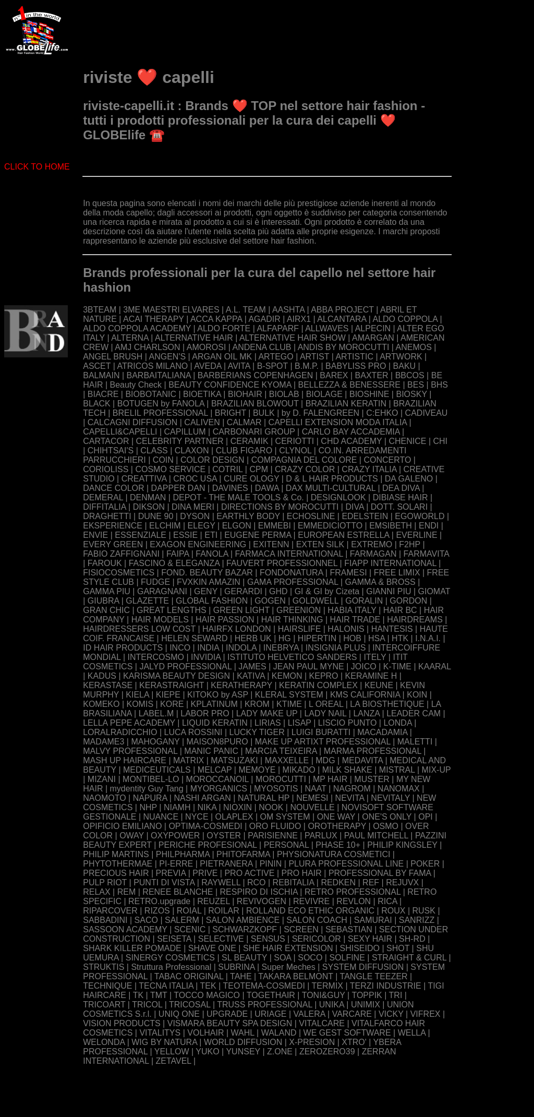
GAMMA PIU (106, 591)
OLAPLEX (234, 816)
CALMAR (244, 422)
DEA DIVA (401, 488)
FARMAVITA (426, 553)
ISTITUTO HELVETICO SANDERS (292, 657)
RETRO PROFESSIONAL (352, 891)
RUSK (423, 910)
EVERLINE (416, 535)
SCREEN (301, 929)
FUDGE (155, 582)
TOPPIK (366, 995)
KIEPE (168, 694)
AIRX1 (299, 319)
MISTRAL (397, 769)
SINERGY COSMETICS (170, 957)
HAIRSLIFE (299, 628)
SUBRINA (236, 967)
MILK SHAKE (347, 769)
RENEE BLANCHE (177, 891)
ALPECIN (373, 328)
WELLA (412, 1032)
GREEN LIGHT (241, 610)
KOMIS (139, 704)
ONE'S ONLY (386, 816)
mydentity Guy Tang (146, 788)
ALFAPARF (278, 328)
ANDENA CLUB (262, 347)
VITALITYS (159, 1032)
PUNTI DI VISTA (164, 882)
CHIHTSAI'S (111, 450)
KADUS (102, 675)
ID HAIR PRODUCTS (123, 647)
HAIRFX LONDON (236, 628)
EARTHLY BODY (248, 516)
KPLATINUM (213, 704)
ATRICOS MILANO (152, 366)
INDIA (208, 647)
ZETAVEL (173, 1060)
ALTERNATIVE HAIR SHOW (292, 337)
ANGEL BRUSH (112, 356)
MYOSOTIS (276, 788)
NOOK (271, 807)
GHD (278, 591)
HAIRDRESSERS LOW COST (139, 628)
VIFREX (425, 1014)
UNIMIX (365, 1004)
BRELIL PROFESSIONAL (160, 413)
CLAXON (192, 450)
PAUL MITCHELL (376, 835)
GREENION (298, 610)
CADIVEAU (426, 413)
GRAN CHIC (106, 610)
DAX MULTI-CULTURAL (330, 488)
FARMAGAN (373, 553)
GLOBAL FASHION (212, 600)
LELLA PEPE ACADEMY (129, 722)
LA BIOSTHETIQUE (387, 704)
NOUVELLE (312, 807)
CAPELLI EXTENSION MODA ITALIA (338, 422)
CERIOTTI (294, 441)
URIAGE (270, 1014)
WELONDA (104, 1042)
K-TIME (397, 666)
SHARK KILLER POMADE (132, 948)
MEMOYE (256, 769)
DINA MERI (193, 506)
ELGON (236, 525)
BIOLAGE (324, 394)
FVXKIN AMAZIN (208, 582)
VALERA (309, 1014)
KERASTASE (107, 685)
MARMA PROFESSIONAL (372, 751)
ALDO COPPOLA (405, 319)
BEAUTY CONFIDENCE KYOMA (229, 384)
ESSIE (185, 535)
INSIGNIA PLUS (336, 647)
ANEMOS (414, 347)
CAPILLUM (185, 431)
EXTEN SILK (320, 544)
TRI (396, 995)
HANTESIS (392, 628)
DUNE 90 (156, 516)
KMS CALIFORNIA (365, 694)
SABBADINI (105, 920)
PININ (271, 863)
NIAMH (177, 807)
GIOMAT (434, 591)
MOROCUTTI (281, 779)
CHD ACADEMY (351, 441)
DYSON (195, 516)
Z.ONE (280, 1051)
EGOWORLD (419, 516)
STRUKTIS (103, 967)
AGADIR (264, 319)
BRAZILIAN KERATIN (346, 403)
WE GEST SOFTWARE (347, 1032)
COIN (163, 459)
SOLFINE (347, 957)
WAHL (242, 1032)
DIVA (354, 506)
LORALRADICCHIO (120, 732)
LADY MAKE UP (267, 713)
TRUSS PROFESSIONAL (264, 1004)
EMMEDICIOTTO (330, 525)
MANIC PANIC (211, 751)
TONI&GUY (323, 995)
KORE (172, 704)
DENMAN (148, 497)
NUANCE (161, 816)
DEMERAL (103, 497)
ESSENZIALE (140, 535)
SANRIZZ (416, 920)
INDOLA (241, 647)
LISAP (299, 722)
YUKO (207, 1051)
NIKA (207, 807)
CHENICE (407, 441)
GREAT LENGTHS (172, 610)
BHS (439, 384)
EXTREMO (371, 544)
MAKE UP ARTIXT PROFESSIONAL (323, 741)
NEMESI (312, 798)
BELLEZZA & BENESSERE (349, 384)
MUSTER (372, 779)
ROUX (393, 910)
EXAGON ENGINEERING (198, 544)
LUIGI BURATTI (322, 732)
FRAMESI (348, 572)
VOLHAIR (205, 1032)
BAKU (404, 366)
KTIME (289, 704)
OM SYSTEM (285, 816)
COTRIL (227, 469)
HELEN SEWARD (194, 638)
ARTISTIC (354, 356)
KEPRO (323, 675)
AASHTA (288, 309)
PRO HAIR (302, 873)
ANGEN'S (167, 356)
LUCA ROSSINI (193, 732)
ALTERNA (130, 337)
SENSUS (268, 938)
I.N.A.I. (428, 638)
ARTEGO (275, 356)
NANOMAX (399, 788)
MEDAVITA (362, 760)
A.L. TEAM (246, 309)
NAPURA (150, 798)
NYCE (196, 816)
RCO (256, 882)
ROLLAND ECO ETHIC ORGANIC (310, 910)
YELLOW (171, 1051)
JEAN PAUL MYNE (308, 666)
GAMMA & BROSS (380, 582)
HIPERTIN (317, 638)
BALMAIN (101, 375)
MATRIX (188, 760)
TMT (158, 995)
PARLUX (321, 835)
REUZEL (213, 901)
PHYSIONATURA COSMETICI (334, 854)
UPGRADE (227, 1014)
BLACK (96, 403)
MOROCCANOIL (217, 779)
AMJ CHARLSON (147, 347)
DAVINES (230, 488)
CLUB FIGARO (244, 450)
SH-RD (412, 938)
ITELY (374, 657)
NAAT (315, 788)
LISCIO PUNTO (347, 722)
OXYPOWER (175, 835)
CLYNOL (295, 450)
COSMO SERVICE (170, 469)
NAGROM (352, 788)
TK (138, 995)
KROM (257, 704)
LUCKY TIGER (257, 732)
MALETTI (415, 741)
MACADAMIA (382, 732)
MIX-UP (436, 769)
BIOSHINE (369, 394)
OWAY (131, 835)
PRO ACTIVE (249, 873)
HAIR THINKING (292, 619)
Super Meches (288, 967)
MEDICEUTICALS (157, 769)
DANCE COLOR (113, 488)
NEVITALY (390, 798)
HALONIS (345, 628)
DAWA (267, 488)
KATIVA (251, 675)
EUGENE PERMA (257, 535)
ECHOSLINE (311, 516)
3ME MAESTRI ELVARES (171, 309)
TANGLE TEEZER (374, 976)
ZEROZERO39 (327, 1051)
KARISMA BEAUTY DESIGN (176, 675)
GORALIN (364, 600)
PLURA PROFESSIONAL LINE (346, 863)
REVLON (353, 901)
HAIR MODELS (160, 619)
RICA (387, 901)
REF (370, 882)
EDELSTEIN (365, 516)
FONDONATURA (291, 572)
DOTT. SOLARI (399, 506)
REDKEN (338, 882)
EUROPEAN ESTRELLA (343, 535)
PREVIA (171, 873)
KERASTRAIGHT (171, 685)
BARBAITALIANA (159, 375)
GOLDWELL (315, 600)
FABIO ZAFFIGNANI (121, 553)
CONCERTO (387, 459)
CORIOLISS (105, 469)
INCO (179, 647)
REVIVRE (311, 901)
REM (126, 891)
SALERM (182, 920)
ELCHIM (164, 525)
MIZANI (102, 779)
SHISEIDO (360, 948)
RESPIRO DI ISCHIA (259, 891)
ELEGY (201, 525)
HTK (400, 638)
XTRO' (354, 1042)
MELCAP (215, 769)
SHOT (397, 948)
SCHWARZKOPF (244, 929)
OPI (425, 816)
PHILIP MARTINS (116, 854)
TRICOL (147, 1004)
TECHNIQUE (107, 985)
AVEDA (207, 366)
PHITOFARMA (243, 854)
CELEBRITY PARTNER (180, 441)
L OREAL (326, 704)
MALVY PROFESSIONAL (130, 751)
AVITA (239, 366)
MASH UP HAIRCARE (124, 760)
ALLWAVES (326, 328)
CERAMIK (249, 441)
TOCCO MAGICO (207, 995)
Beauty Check (136, 384)
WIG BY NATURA (164, 1042)
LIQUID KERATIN (215, 722)
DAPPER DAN (178, 488)
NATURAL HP (263, 798)
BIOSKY (411, 394)
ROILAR (223, 910)
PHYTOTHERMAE (117, 863)
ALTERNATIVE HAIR (194, 337)
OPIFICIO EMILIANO (122, 826)
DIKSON (149, 506)
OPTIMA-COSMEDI (205, 826)
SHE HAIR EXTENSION (288, 948)
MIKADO (299, 769)
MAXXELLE (287, 760)
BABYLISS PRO (355, 366)
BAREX (334, 375)
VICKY (391, 1014)
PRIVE (204, 873)
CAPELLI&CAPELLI (120, 431)
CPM (258, 469)
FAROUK (105, 563)
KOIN (417, 694)
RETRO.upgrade (159, 901)
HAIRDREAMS (415, 619)
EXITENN (271, 544)
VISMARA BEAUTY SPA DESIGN (229, 1023)
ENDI (429, 525)
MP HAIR (330, 779)
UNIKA (331, 1004)
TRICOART (104, 1004)
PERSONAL (286, 844)
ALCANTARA (341, 319)
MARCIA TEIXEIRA (281, 751)
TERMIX (327, 985)
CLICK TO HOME (37, 166)
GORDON (408, 600)
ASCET (97, 366)
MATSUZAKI (234, 760)
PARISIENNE (273, 835)
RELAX (96, 891)
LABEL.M (156, 713)
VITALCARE (322, 1023)
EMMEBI (274, 525)
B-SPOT (272, 366)
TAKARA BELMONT (295, 976)
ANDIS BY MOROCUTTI (344, 347)
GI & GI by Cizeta (327, 591)
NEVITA (350, 798)
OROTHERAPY (337, 826)
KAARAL (434, 666)
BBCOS (409, 375)
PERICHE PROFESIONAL (208, 844)
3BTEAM (99, 309)
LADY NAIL (325, 713)
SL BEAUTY (244, 957)
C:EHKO (382, 413)
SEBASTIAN (348, 929)
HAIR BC (400, 610)
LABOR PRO (204, 713)
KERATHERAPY (241, 685)
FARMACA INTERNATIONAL (289, 553)
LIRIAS (267, 722)
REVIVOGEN (261, 901)
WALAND (279, 1032)
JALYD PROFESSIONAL (185, 666)
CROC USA (195, 478)
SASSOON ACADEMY (125, 929)
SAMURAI (373, 920)
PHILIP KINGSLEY (402, 844)
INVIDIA (206, 657)
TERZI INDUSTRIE (385, 985)
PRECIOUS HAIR (116, 873)
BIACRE (103, 394)
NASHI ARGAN (202, 798)
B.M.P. (307, 366)
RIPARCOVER (110, 910)
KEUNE (379, 685)
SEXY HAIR (370, 938)
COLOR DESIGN (212, 459)
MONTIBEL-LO (151, 779)
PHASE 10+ (337, 844)
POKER (425, 863)
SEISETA (174, 938)
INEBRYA (281, 647)
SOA (282, 957)
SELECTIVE (221, 938)
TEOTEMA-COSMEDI (264, 985)
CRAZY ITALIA (369, 469)
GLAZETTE (147, 600)
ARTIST (314, 356)
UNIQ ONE (179, 1014)
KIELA (137, 694)
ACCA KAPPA (216, 319)
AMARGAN (373, 337)
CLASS (153, 450)
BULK (264, 413)
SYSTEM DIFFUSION (363, 967)
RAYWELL (220, 882)
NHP (148, 807)
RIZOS (157, 910)
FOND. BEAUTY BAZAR (207, 572)
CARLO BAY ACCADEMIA (351, 431)
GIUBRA (103, 600)
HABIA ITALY (351, 610)
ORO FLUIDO (275, 826)
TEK (208, 985)
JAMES (252, 666)
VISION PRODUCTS (121, 1023)
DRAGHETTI (107, 516)
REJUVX (402, 882)
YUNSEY (243, 1051)
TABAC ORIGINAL (188, 976)
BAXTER (372, 375)
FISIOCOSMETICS (118, 572)
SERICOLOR (316, 938)
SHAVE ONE (212, 948)
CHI (440, 441)
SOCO (310, 957)
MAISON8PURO (217, 741)
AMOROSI (206, 347)
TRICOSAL (189, 1004)
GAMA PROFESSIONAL (292, 582)
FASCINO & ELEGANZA (174, 563)
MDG (325, 760)
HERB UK (253, 638)
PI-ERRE (176, 863)
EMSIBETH (390, 525)
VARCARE (352, 1014)
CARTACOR (106, 441)
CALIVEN (202, 422)
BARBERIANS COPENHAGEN (255, 375)
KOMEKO (101, 704)
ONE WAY (336, 816)
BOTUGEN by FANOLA (160, 403)
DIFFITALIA (104, 506)
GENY (205, 591)
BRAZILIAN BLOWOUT (255, 403)
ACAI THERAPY (153, 319)
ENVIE (95, 535)
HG (284, 638)
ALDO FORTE (223, 328)
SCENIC (189, 929)
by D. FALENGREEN (320, 413)
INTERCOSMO (156, 657)
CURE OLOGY (251, 478)
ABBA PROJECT (342, 309)
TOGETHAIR (271, 995)
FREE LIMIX (397, 572)
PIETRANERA (226, 863)
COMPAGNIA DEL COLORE (304, 459)
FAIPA (177, 553)
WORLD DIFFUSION (243, 1042)
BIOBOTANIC (150, 394)
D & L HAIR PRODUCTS (332, 478)
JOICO (364, 666)
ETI (210, 535)
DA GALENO (409, 478)
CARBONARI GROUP (254, 431)
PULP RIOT (105, 882)
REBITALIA (293, 882)
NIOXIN (237, 807)
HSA (376, 638)
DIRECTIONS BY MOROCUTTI (280, 506)
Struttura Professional (171, 967)
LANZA (366, 713)
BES (415, 384)
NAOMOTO (104, 798)
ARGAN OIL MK (222, 356)
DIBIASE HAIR (400, 497)
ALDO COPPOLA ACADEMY (137, 328)
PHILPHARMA (183, 854)
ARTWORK (401, 356)
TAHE (240, 976)
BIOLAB (284, 394)
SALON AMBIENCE (243, 920)
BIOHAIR (245, 394)
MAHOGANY (155, 741)
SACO (146, 920)
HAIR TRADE (355, 619)
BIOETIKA (202, 394)
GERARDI (243, 591)
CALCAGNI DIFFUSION (132, 422)
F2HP (409, 544)
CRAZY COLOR (305, 469)
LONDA (397, 722)
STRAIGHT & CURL (409, 957)
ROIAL (189, 910)
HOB (352, 638)
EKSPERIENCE (112, 525)
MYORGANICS (218, 788)
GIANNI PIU (388, 591)
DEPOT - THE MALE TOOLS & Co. (238, 497)
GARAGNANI (162, 591)
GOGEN (270, 600)
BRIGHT (230, 413)
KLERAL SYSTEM (289, 694)
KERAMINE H (371, 675)
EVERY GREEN (113, 544)
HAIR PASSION (225, 619)
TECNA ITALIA (166, 985)
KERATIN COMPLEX (318, 685)
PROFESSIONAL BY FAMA (380, 873)
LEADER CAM (413, 713)
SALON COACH (316, 920)
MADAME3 (103, 741)
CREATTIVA (144, 478)
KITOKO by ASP (217, 694)
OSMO (385, 826)
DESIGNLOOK (338, 497)
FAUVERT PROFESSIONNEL (281, 563)
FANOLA (212, 553)
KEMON (287, 675)
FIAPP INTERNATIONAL (390, 563)
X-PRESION (312, 1042)
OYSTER (224, 835)
